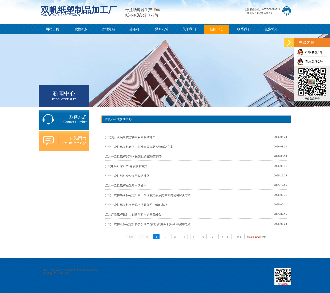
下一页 (225, 236)
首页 (108, 119)
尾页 (239, 236)
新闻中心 (216, 29)
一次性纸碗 (107, 29)
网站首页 (52, 29)
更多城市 (271, 29)
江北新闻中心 (123, 119)
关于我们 (189, 29)
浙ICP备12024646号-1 (55, 273)
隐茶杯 (134, 29)
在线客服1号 (310, 52)
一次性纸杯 (79, 29)
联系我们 (244, 29)
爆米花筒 (162, 29)
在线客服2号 (310, 61)
